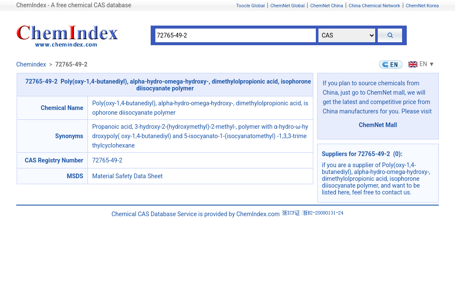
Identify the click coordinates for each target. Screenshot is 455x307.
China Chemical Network (374, 6)
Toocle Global (250, 6)
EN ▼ (420, 64)
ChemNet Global (288, 6)
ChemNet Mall (378, 125)
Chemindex (31, 64)
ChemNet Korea (422, 6)
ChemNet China (326, 6)
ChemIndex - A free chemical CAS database (73, 5)
